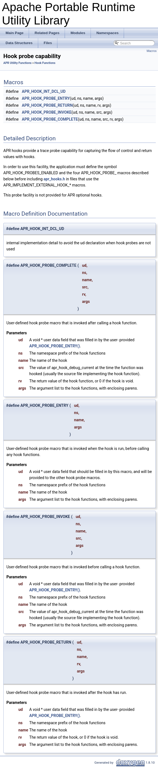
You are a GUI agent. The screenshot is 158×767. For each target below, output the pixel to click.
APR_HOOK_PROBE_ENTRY (46, 98)
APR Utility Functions (17, 63)
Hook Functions (45, 63)
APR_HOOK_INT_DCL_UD (43, 91)
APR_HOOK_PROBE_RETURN (47, 105)
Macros (152, 51)
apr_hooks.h (54, 179)
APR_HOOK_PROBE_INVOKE (46, 112)
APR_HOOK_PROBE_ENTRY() (54, 346)
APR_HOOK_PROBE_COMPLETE (50, 119)
